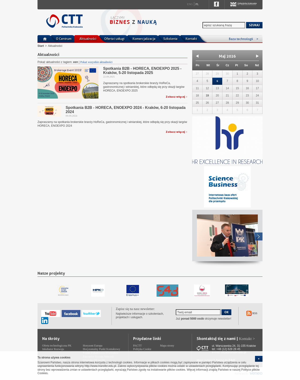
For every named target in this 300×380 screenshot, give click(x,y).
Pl (197, 4)
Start (41, 46)
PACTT (137, 345)
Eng (190, 4)
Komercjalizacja (143, 39)
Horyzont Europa (92, 345)
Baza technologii (243, 39)
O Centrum (63, 39)
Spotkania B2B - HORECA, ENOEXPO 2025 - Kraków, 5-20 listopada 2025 (142, 70)
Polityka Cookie (142, 349)
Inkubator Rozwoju (53, 349)
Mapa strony (167, 345)
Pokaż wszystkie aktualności (96, 62)
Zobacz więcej (175, 96)
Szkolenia (170, 39)
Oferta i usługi (114, 39)
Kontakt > (247, 338)
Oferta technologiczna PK (56, 345)
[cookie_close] (258, 359)
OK (226, 312)
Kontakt (191, 39)
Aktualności (87, 39)
